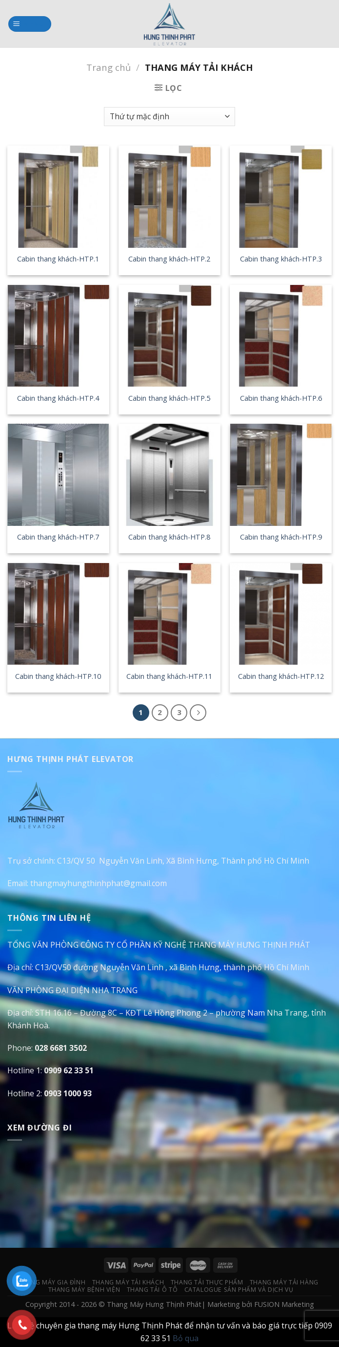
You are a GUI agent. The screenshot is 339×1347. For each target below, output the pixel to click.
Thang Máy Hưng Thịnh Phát (154, 1304)
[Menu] (30, 24)
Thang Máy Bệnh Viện (84, 1289)
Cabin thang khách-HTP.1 (58, 259)
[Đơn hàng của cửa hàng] (169, 116)
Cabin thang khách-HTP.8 (169, 537)
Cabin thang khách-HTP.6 (281, 398)
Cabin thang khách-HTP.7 (58, 537)
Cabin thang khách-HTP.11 (169, 676)
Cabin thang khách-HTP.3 (281, 259)
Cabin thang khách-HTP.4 (58, 398)
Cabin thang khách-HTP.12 (281, 676)
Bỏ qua (186, 1338)
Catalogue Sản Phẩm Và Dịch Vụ (239, 1289)
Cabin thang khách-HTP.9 (281, 537)
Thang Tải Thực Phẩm (207, 1282)
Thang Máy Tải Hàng (284, 1282)
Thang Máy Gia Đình (51, 1282)
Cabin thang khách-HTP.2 (169, 259)
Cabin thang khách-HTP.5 (169, 398)
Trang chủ (108, 67)
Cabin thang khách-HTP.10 (58, 676)
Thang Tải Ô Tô (152, 1289)
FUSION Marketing (284, 1304)
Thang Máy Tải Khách (128, 1282)
